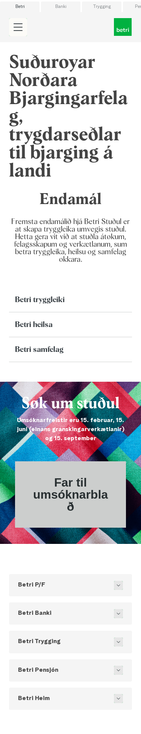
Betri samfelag (39, 349)
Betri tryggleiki (40, 300)
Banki (60, 7)
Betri (19, 7)
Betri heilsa (34, 325)
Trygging (102, 7)
